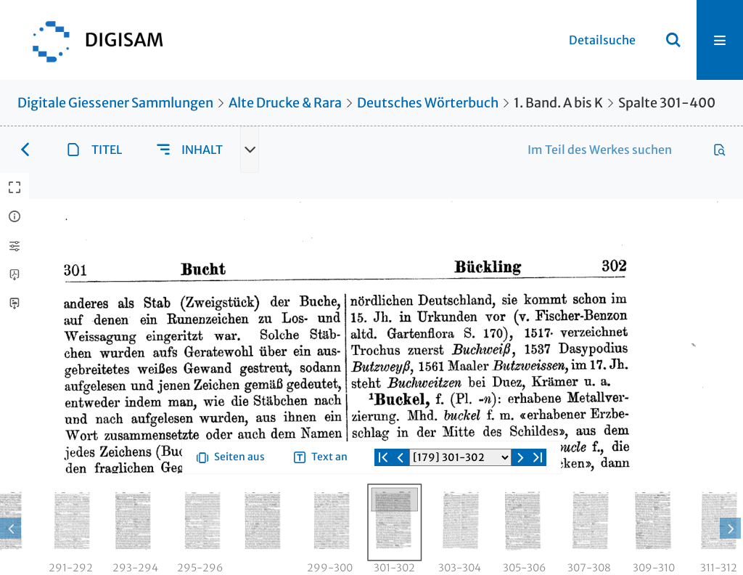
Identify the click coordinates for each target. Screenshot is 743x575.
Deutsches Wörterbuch (427, 102)
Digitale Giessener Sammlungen (115, 102)
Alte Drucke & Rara (285, 102)
